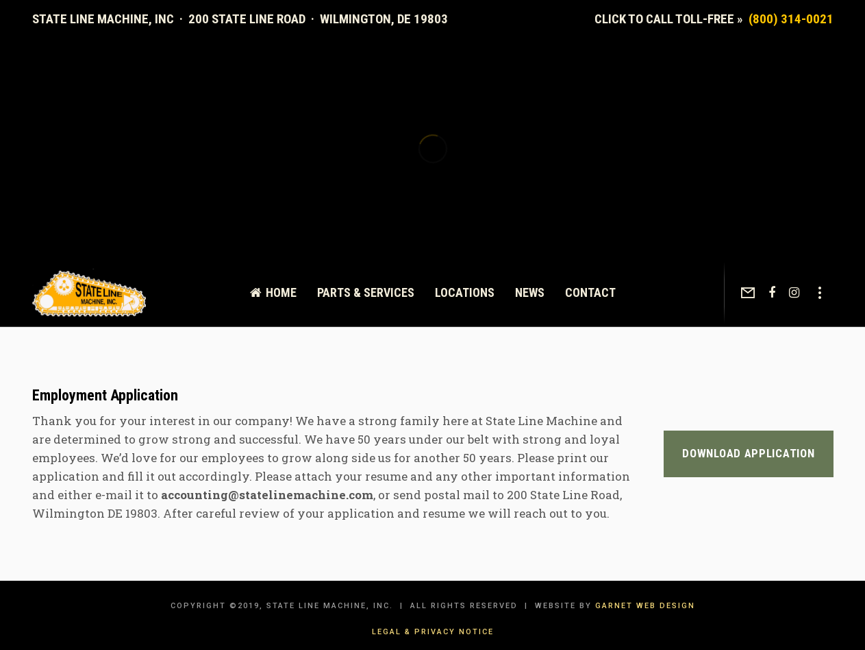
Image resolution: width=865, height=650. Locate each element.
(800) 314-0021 (791, 19)
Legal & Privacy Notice (433, 631)
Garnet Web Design (645, 605)
